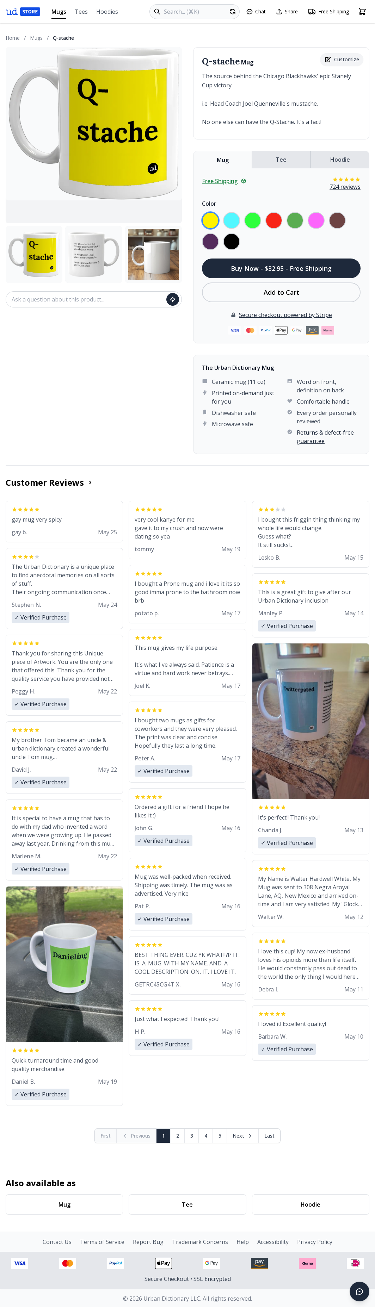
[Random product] (232, 11)
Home (13, 38)
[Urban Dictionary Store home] (23, 12)
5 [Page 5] (220, 1135)
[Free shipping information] (328, 12)
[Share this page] (286, 11)
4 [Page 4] (205, 1135)
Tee (281, 159)
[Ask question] (172, 299)
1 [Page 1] (163, 1135)
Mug (223, 160)
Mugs (58, 13)
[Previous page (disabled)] (136, 1136)
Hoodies (107, 11)
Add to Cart (281, 292)
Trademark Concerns (200, 1242)
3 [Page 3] (191, 1135)
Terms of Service (102, 1242)
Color (209, 203)
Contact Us (57, 1242)
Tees (81, 11)
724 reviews (345, 187)
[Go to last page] (269, 1136)
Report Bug (148, 1242)
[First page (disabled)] (106, 1136)
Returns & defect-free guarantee (325, 437)
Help (242, 1242)
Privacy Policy (314, 1242)
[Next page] (243, 1136)
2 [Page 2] (177, 1135)
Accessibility (273, 1242)
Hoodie (340, 159)
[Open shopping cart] (362, 12)
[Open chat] (255, 11)
